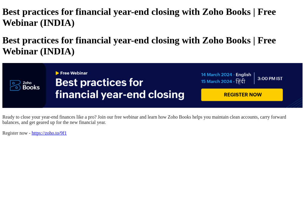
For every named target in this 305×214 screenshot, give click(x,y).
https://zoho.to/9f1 (49, 133)
